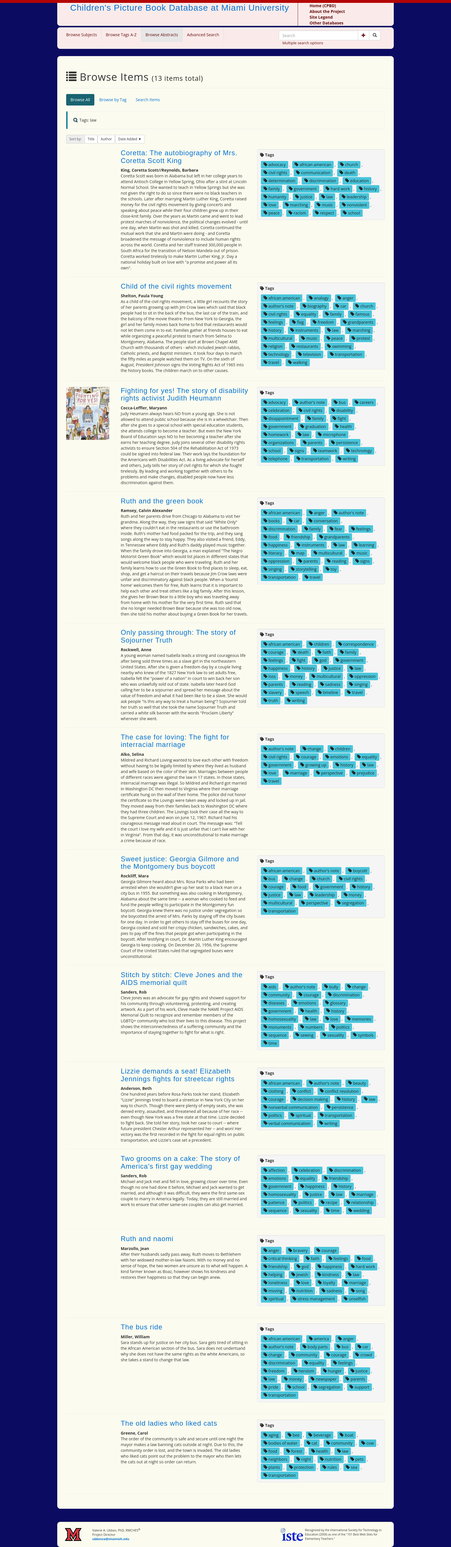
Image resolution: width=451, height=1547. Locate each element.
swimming (339, 346)
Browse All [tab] (80, 99)
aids (269, 986)
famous (360, 314)
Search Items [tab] (148, 99)
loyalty (326, 1282)
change (312, 749)
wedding (358, 1210)
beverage (319, 1435)
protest (360, 338)
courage (273, 652)
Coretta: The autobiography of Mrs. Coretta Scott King (179, 156)
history (368, 188)
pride (270, 1387)
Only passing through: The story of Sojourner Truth (178, 636)
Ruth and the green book (162, 501)
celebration (276, 410)
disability (342, 410)
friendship (298, 537)
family (271, 188)
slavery (272, 692)
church (349, 164)
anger (345, 298)
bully (331, 986)
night (303, 1459)
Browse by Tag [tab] (113, 99)
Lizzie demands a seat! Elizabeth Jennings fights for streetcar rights (178, 1074)
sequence (274, 1035)
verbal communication (287, 1123)
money (294, 676)
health (343, 426)
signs (297, 450)
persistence (344, 442)
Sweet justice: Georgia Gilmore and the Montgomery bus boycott (180, 862)
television (309, 354)
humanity (274, 197)
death (347, 172)
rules (329, 1467)
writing (347, 458)
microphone (332, 434)
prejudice (363, 773)
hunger (332, 1371)
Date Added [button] (128, 139)
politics (340, 1027)
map (298, 553)
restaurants (304, 346)
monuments (277, 1027)
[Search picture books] (375, 35)
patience (274, 1202)
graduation (313, 426)
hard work (338, 188)
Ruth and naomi (147, 1239)
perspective (329, 773)
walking (297, 362)
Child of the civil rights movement (176, 286)
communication (313, 172)
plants (271, 1467)
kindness (328, 1274)
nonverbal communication (290, 1107)
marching (296, 205)
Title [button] (91, 139)
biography (314, 306)
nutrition (302, 1290)
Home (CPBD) (322, 5)
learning (364, 545)
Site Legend (320, 17)
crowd (363, 1355)
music (325, 205)
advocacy (274, 164)
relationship (360, 1202)
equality (306, 314)
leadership (354, 197)
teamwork (325, 450)
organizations (278, 442)
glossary (335, 1002)
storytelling (304, 569)
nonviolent (354, 205)
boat (346, 1435)
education (357, 180)
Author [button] (106, 139)
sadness (330, 684)
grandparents (358, 322)
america (319, 1338)
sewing (304, 1035)
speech (300, 692)
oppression (276, 561)
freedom (323, 322)
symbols (363, 1035)
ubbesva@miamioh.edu (110, 1539)
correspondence (356, 644)
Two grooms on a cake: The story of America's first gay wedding (180, 1162)
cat (312, 1443)
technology (276, 354)
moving (272, 1290)
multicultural (278, 338)
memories (359, 1018)
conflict (301, 1091)
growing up (313, 765)
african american (313, 164)
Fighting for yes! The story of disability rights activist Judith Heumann (184, 394)
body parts (315, 1346)
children (319, 644)
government (303, 188)
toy (331, 569)
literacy (272, 553)
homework (276, 434)
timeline (328, 692)
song (358, 1290)
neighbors (275, 1459)
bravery (297, 1250)
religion (272, 346)
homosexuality (279, 1018)
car (340, 306)
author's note (278, 306)
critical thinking (280, 1258)
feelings (273, 322)
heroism (304, 1371)
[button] (363, 35)
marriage (296, 773)
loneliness (275, 1282)
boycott (357, 870)
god (320, 660)
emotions (336, 757)
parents (312, 442)
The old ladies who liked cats (169, 1423)
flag (298, 322)
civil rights (275, 172)
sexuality (333, 1035)
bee (294, 1435)
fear (336, 529)
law (327, 197)
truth (270, 700)
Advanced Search (203, 34)
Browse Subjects (81, 34)
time (270, 1043)
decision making (310, 1099)
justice (303, 197)
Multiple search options (302, 42)
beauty (357, 1083)
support (359, 1387)
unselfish (355, 1298)
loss (269, 676)
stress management (314, 1298)
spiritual (301, 1115)
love (269, 205)
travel (271, 362)
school (351, 213)
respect (324, 213)
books (271, 521)
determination (279, 180)
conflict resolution (339, 1091)
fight (339, 418)
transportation (346, 354)
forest (294, 1451)
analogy (318, 298)
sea (351, 1467)
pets (357, 1459)
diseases (273, 1002)
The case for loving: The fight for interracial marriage (175, 740)
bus (339, 402)
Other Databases (326, 23)
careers (364, 402)
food (270, 537)
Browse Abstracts (162, 34)
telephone (275, 458)
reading (336, 561)
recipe (329, 1202)
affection (274, 1170)
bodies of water (280, 1443)
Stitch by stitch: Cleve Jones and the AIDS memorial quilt (182, 978)
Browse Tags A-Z (121, 34)
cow (367, 1443)
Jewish (299, 1274)
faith (324, 652)
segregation (350, 903)
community (276, 994)
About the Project (327, 11)
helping (272, 1274)
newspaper (324, 1379)
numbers (311, 1027)
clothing (273, 1091)
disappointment (280, 418)
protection (301, 1467)
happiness (275, 545)
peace (271, 213)
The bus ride (142, 1327)
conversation (323, 521)
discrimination (320, 180)
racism (297, 213)
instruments (304, 330)
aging (271, 1435)
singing (272, 569)
